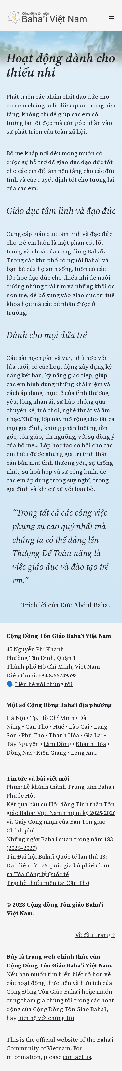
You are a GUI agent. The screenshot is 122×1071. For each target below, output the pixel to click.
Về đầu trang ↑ (95, 935)
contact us (77, 1057)
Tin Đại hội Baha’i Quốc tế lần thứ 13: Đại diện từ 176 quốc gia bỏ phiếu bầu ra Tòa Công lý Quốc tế (58, 865)
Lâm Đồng (57, 744)
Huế (58, 726)
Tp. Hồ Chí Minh (52, 718)
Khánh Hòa (91, 744)
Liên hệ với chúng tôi (44, 684)
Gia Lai (93, 735)
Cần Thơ (36, 726)
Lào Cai (79, 726)
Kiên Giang (51, 753)
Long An (82, 753)
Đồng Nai (19, 753)
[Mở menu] (111, 17)
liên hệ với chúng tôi (46, 1018)
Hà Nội (16, 718)
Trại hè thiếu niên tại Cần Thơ (48, 883)
